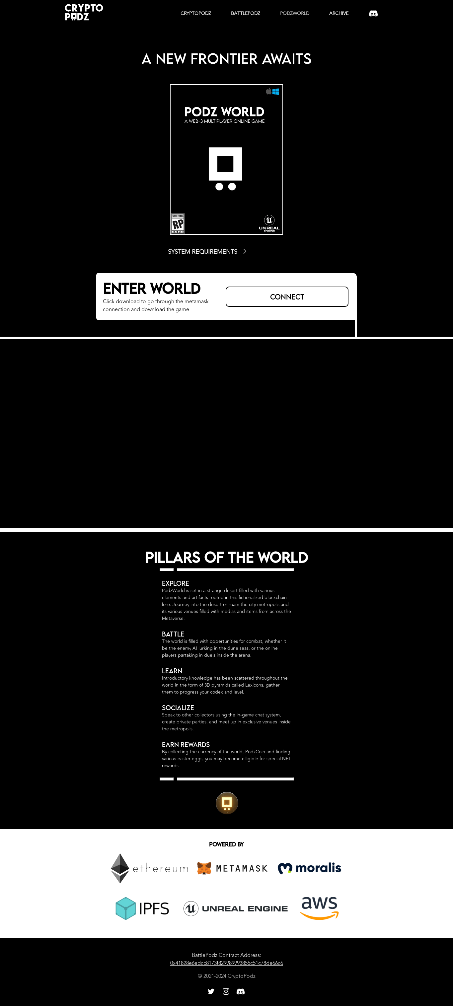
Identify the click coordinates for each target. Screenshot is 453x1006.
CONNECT (287, 296)
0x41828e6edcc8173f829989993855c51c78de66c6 (226, 963)
